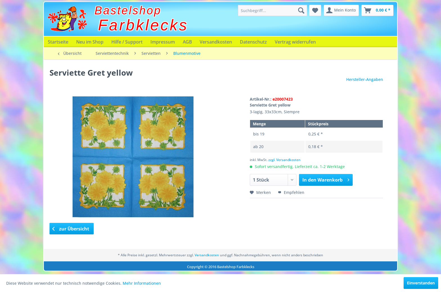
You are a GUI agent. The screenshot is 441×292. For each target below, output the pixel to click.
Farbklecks (143, 25)
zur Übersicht (70, 229)
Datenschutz (253, 42)
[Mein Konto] (341, 10)
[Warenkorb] (377, 10)
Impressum (162, 42)
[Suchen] (301, 10)
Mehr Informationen (142, 283)
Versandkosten (216, 42)
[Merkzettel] (315, 10)
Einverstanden (421, 283)
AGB (187, 42)
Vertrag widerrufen (295, 42)
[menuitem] (272, 10)
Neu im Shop (90, 42)
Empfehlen (291, 192)
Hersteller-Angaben (364, 79)
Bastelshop (127, 10)
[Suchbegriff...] (272, 10)
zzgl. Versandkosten (284, 159)
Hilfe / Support (127, 42)
